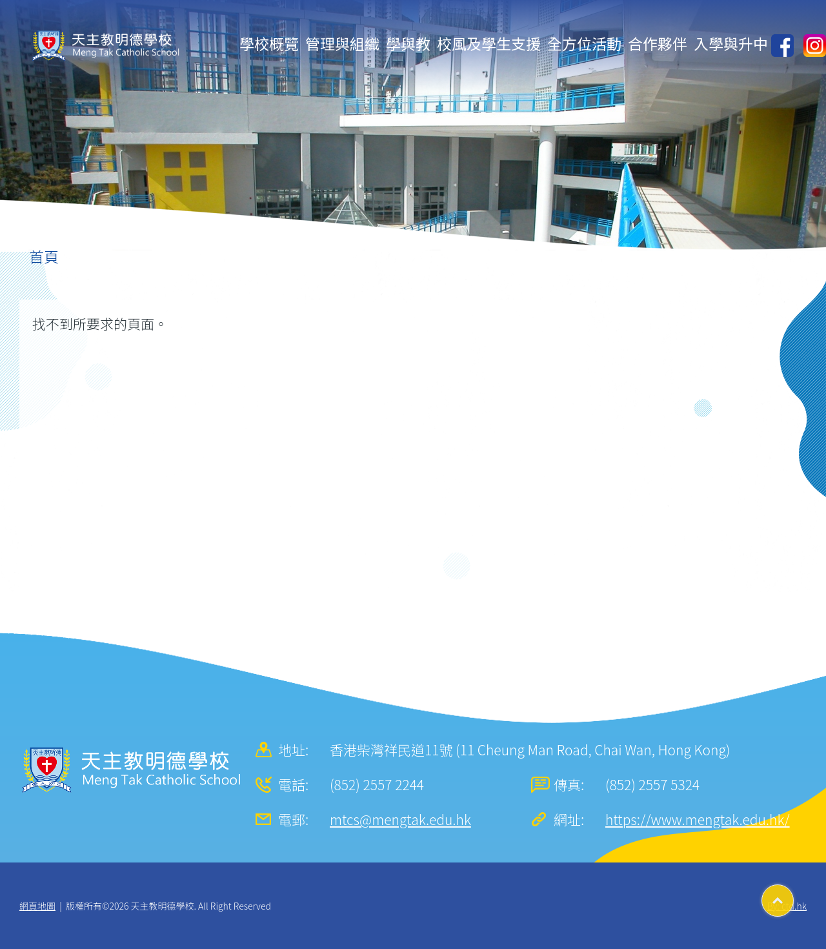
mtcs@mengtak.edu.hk (400, 819)
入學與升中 (731, 43)
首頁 (44, 256)
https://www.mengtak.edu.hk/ (697, 819)
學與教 (408, 43)
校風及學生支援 (489, 43)
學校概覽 (269, 43)
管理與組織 (342, 43)
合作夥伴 (657, 43)
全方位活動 (584, 43)
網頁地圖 (37, 905)
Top (793, 896)
